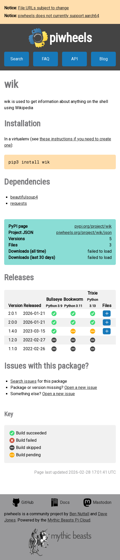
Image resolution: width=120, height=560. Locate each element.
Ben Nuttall (79, 513)
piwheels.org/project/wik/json (84, 232)
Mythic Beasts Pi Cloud (68, 520)
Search (16, 58)
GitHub (23, 502)
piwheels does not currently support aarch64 (58, 15)
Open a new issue (80, 387)
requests (18, 203)
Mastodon (97, 502)
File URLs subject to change (43, 7)
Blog (103, 58)
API (74, 58)
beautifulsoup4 (24, 197)
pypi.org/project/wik (93, 226)
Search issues (23, 381)
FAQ (45, 58)
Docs (60, 502)
